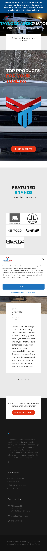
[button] (43, 259)
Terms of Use (19, 544)
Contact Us (13, 488)
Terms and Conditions (17, 478)
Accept (23, 287)
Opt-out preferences (17, 292)
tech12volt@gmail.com (20, 516)
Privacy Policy (31, 292)
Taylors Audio (12, 541)
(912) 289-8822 (16, 521)
